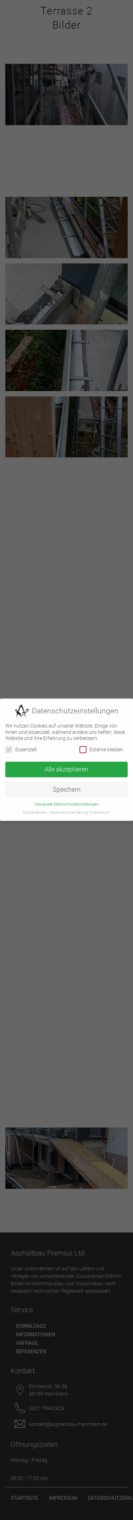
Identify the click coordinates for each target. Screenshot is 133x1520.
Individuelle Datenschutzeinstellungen (66, 802)
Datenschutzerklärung (69, 810)
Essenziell (21, 747)
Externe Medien (101, 747)
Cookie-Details (35, 810)
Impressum (100, 810)
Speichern (67, 787)
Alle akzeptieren (66, 767)
